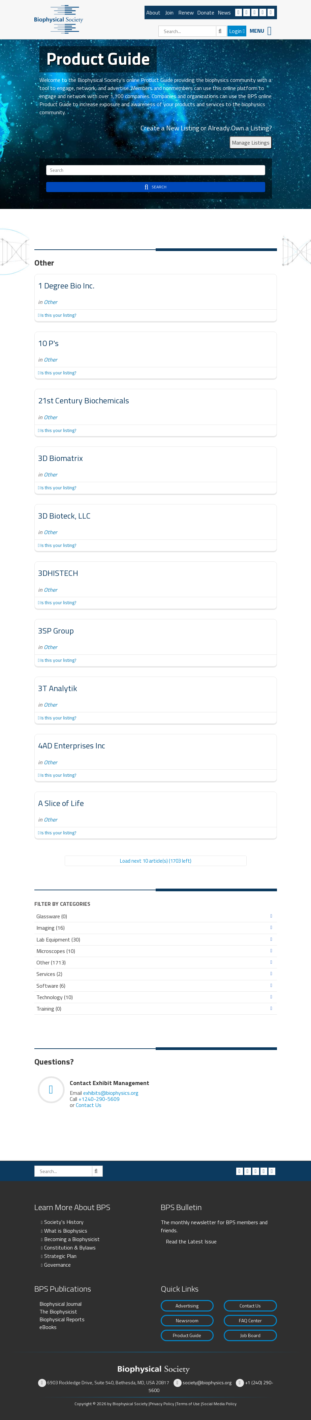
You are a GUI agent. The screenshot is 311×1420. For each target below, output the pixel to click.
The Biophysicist (58, 1311)
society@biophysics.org (207, 1382)
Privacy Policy (162, 1403)
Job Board (250, 1335)
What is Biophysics (65, 1231)
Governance (57, 1265)
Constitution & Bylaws (70, 1247)
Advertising (187, 1305)
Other (50, 302)
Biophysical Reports (62, 1319)
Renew (186, 12)
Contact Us (88, 1105)
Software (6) (50, 986)
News (224, 12)
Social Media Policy (219, 1403)
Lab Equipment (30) (58, 940)
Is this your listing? (57, 315)
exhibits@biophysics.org (110, 1093)
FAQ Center (250, 1320)
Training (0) (48, 1009)
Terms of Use (188, 1403)
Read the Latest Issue (191, 1241)
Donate (205, 12)
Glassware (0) (51, 916)
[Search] (192, 31)
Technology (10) (54, 997)
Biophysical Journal (60, 1304)
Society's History (64, 1222)
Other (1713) (51, 962)
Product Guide (187, 1335)
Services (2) (49, 974)
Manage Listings (251, 142)
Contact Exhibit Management (109, 1082)
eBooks (48, 1327)
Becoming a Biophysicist (72, 1239)
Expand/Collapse (271, 916)
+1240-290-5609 (99, 1099)
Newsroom (187, 1320)
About (153, 12)
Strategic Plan (60, 1256)
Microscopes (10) (55, 951)
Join (169, 12)
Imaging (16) (50, 928)
